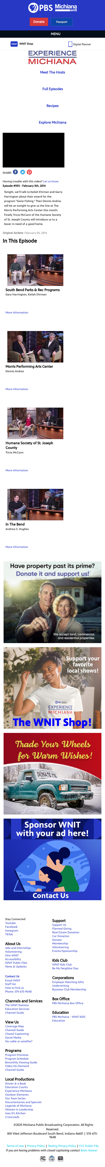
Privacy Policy (36, 1146)
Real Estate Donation (65, 932)
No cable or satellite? (18, 1041)
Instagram (11, 930)
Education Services (17, 1009)
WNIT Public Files (16, 962)
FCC (42, 1158)
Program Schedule (17, 1058)
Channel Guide (14, 1012)
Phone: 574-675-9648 (18, 991)
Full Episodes (52, 89)
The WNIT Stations (17, 1005)
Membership (60, 943)
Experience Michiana (52, 57)
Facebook (11, 926)
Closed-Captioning (17, 1033)
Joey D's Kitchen (15, 1113)
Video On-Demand (17, 1066)
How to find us (14, 987)
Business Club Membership (69, 989)
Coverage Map (14, 1026)
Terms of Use (15, 1146)
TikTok (9, 934)
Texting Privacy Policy (62, 1146)
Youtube (10, 923)
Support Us (59, 925)
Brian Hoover (89, 1150)
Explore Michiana (52, 122)
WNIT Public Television (52, 15)
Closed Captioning (60, 1158)
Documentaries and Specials (23, 1102)
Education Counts (16, 1087)
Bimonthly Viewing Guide (21, 1062)
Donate (57, 940)
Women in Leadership (19, 1109)
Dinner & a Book (15, 1083)
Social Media (13, 1037)
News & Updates (16, 966)
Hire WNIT (12, 955)
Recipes (52, 106)
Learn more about (61, 22)
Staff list (10, 984)
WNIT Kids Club (62, 964)
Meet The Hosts (52, 72)
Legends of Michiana (18, 1105)
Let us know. (51, 181)
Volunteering (13, 951)
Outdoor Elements (17, 1094)
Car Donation (60, 936)
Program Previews (16, 1055)
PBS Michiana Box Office (67, 1003)
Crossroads (12, 1117)
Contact (51, 1158)
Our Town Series (15, 1098)
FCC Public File (89, 1146)
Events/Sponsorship (64, 951)
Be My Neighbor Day (65, 968)
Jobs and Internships (18, 948)
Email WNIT (12, 980)
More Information (17, 312)
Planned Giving (61, 928)
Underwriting (60, 985)
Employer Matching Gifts (68, 982)
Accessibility (13, 959)
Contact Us (12, 976)
